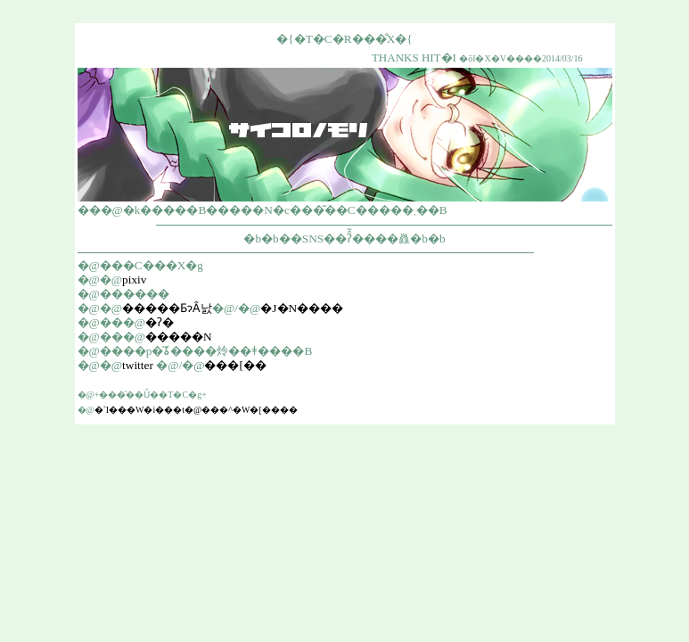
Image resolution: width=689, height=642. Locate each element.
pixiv (134, 279)
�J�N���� (301, 308)
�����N (178, 336)
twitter (137, 365)
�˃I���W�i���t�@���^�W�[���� (196, 410)
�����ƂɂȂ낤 (167, 308)
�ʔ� (159, 322)
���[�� (235, 365)
